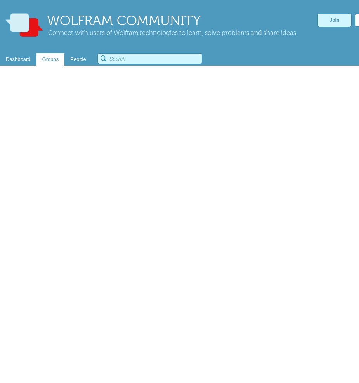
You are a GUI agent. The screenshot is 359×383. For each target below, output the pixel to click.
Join (335, 20)
